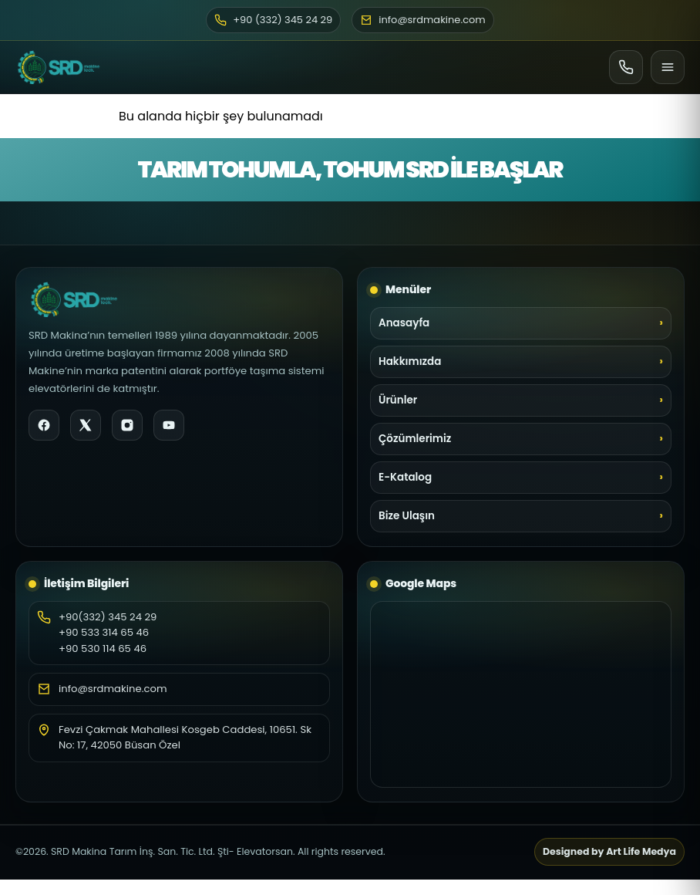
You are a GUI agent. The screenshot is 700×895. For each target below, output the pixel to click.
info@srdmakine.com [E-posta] (423, 19)
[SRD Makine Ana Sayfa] (58, 67)
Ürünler (398, 400)
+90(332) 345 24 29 (107, 617)
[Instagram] (127, 425)
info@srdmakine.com (113, 688)
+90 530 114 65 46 (102, 648)
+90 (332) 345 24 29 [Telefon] (273, 19)
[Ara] (626, 67)
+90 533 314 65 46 (104, 632)
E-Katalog (405, 477)
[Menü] (668, 67)
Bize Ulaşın (407, 515)
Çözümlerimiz (415, 438)
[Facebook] (44, 425)
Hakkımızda (410, 361)
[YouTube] (168, 425)
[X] (85, 425)
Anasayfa (404, 323)
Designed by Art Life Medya (609, 851)
